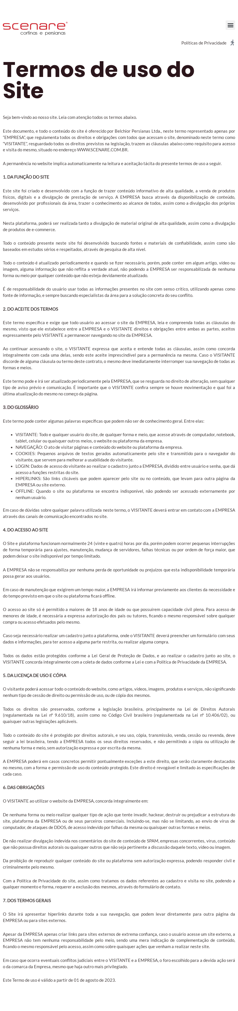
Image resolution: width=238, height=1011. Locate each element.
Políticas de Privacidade (204, 42)
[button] (230, 25)
